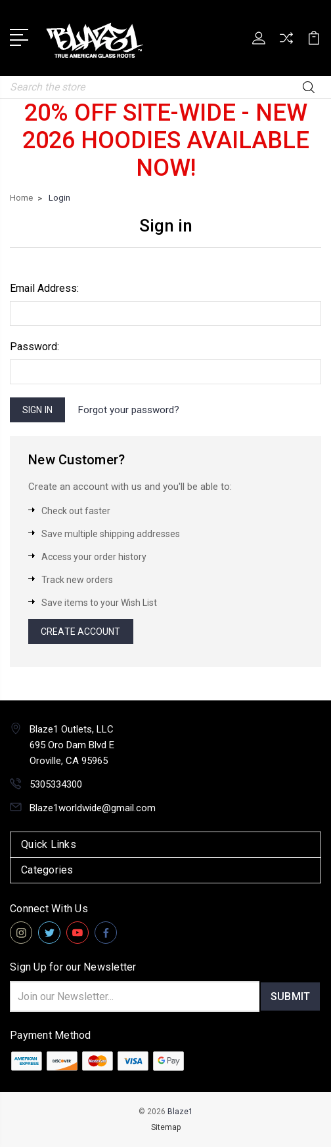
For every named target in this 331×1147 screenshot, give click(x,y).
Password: (34, 346)
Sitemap (166, 1127)
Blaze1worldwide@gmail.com (93, 808)
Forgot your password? (128, 410)
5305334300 (56, 784)
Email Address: (44, 288)
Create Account (80, 631)
